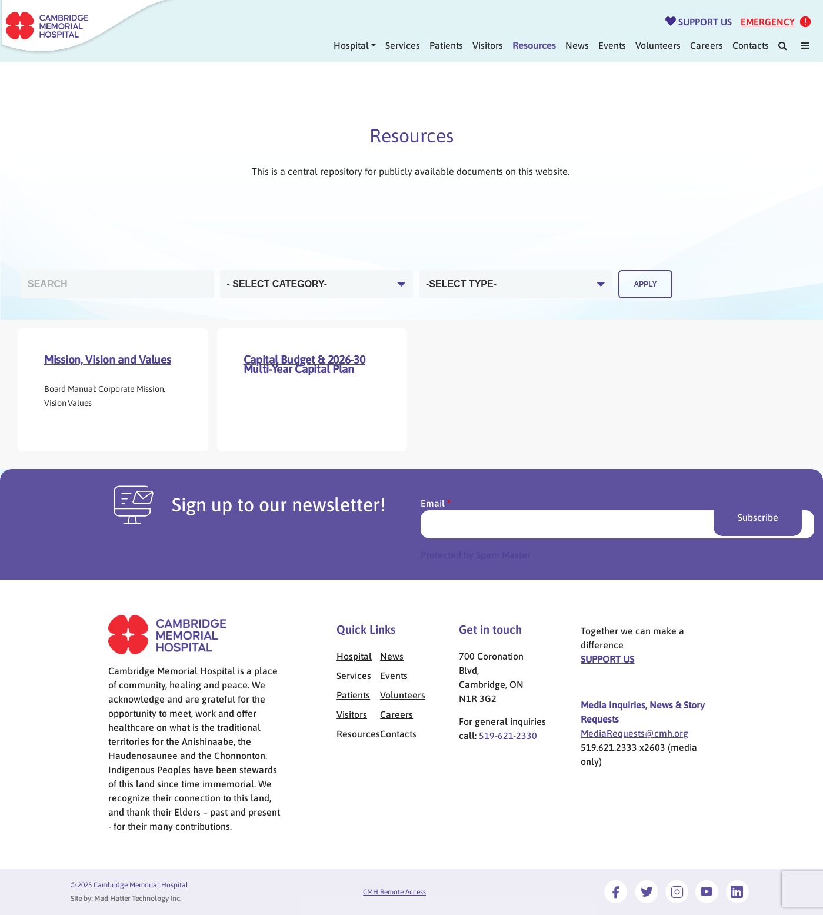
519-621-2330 (508, 735)
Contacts (750, 45)
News (577, 45)
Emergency (768, 21)
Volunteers (658, 45)
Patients (446, 45)
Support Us (705, 21)
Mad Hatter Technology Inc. (137, 898)
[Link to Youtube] (706, 891)
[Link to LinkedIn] (737, 891)
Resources (534, 45)
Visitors (487, 45)
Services (402, 45)
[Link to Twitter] (646, 891)
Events (612, 45)
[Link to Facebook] (615, 891)
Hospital (351, 45)
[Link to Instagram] (676, 891)
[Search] (783, 45)
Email (433, 503)
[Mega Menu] (805, 45)
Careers (706, 45)
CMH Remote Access (394, 892)
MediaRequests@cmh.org (634, 733)
